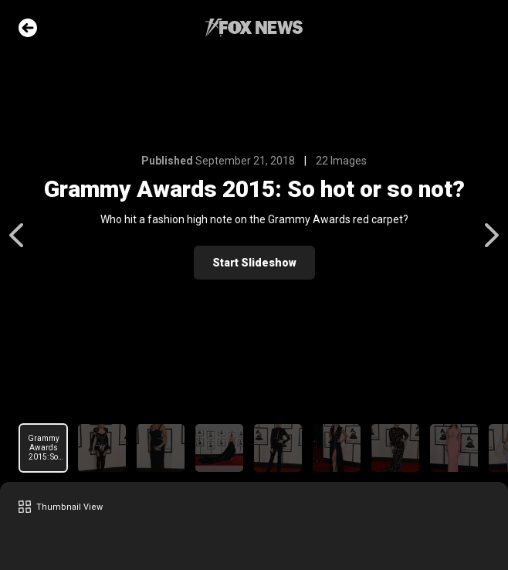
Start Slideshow (254, 262)
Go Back (28, 28)
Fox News (254, 28)
